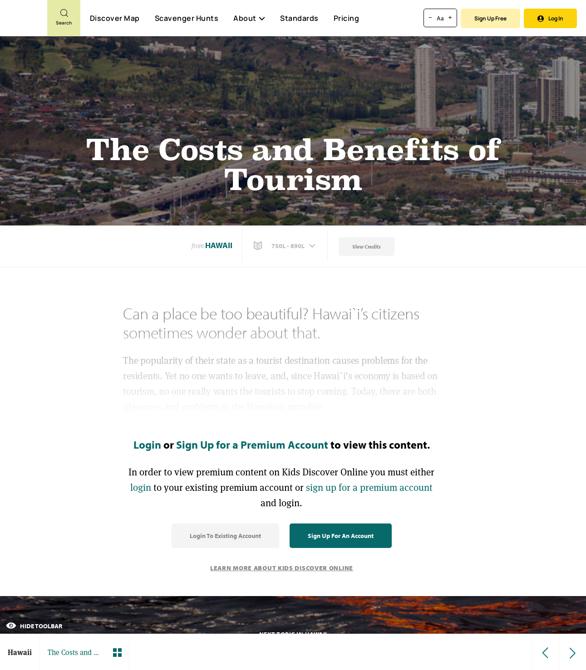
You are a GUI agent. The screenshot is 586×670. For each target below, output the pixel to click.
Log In (550, 18)
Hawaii (218, 245)
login (140, 487)
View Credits (366, 246)
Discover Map (114, 18)
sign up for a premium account (369, 487)
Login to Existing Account (225, 536)
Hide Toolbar (34, 626)
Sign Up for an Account (341, 536)
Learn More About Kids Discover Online (281, 568)
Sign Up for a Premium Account (252, 444)
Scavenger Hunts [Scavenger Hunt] (186, 19)
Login (147, 444)
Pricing (346, 18)
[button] (285, 246)
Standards (299, 18)
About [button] (249, 18)
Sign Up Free (490, 18)
